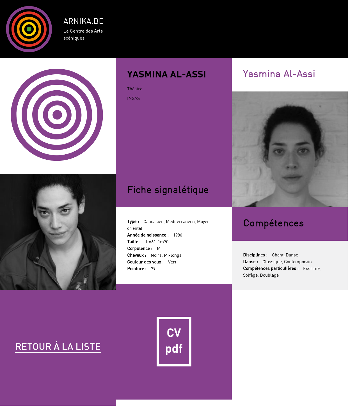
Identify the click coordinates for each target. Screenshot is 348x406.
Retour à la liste (58, 347)
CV (174, 342)
